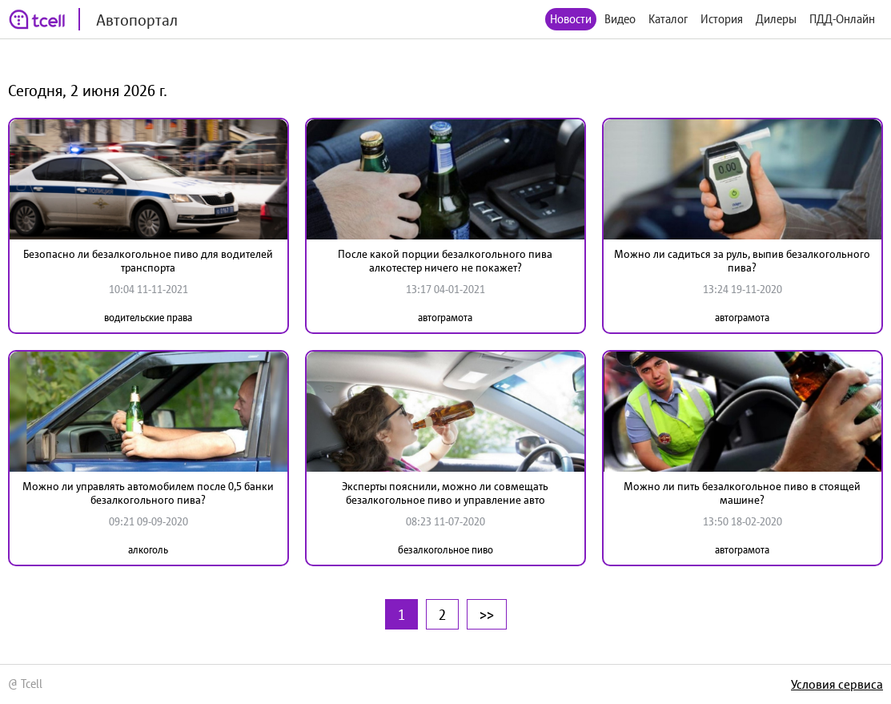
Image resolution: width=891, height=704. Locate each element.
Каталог (668, 18)
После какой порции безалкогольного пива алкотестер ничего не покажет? (445, 260)
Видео (620, 18)
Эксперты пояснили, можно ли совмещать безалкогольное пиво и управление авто (445, 493)
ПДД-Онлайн (842, 18)
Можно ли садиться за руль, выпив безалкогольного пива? (742, 260)
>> (487, 614)
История (721, 18)
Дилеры (776, 18)
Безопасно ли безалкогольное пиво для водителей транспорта (148, 260)
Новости (571, 18)
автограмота (445, 318)
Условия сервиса (837, 684)
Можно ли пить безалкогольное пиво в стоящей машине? (742, 493)
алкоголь (148, 550)
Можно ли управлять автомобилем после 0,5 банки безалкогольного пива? (148, 493)
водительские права (148, 318)
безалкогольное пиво (445, 550)
